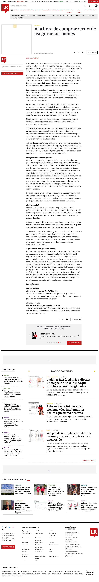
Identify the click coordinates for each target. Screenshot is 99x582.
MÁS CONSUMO (88, 460)
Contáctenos (69, 539)
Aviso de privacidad (71, 542)
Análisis (51, 531)
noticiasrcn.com (68, 573)
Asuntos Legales (27, 533)
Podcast (24, 556)
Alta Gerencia (39, 531)
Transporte (52, 485)
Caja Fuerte (39, 533)
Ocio (50, 551)
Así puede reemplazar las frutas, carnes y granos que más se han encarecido (69, 436)
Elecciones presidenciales (38, 15)
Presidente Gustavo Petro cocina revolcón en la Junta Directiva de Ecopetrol (13, 380)
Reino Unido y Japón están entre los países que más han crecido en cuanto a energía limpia (89, 507)
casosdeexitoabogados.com (10, 573)
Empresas (25, 542)
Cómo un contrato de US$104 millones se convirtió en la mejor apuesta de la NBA (89, 491)
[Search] (84, 6)
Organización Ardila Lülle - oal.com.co (90, 572)
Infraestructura (39, 549)
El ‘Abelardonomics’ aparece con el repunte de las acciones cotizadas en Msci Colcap (13, 423)
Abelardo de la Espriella (56, 15)
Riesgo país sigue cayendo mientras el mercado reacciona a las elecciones (12, 393)
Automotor (8, 402)
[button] (28, 335)
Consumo (25, 538)
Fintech (77, 15)
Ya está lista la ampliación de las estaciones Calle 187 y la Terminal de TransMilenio (56, 491)
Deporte (84, 485)
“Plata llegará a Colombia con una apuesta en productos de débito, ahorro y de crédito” (12, 438)
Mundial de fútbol (17, 17)
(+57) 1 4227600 (6, 540)
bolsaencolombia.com (72, 571)
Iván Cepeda (69, 15)
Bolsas (6, 417)
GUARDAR (91, 52)
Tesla (83, 15)
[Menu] (11, 10)
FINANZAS (16, 10)
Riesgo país (90, 15)
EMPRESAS (31, 10)
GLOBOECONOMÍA (44, 10)
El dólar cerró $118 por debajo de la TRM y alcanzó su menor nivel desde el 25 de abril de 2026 (56, 507)
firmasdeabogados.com (55, 571)
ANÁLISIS (63, 10)
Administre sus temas (9, 73)
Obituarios (38, 551)
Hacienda (7, 388)
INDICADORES (88, 10)
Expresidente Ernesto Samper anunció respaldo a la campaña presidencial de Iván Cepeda (23, 508)
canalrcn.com (46, 573)
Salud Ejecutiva (53, 556)
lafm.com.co (79, 573)
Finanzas (24, 545)
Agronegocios (26, 531)
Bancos (6, 432)
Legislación (19, 501)
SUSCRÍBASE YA (74, 342)
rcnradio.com (56, 573)
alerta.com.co (5, 576)
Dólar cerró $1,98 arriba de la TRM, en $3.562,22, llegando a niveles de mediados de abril (13, 452)
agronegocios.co (23, 571)
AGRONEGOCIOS (55, 10)
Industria (18, 485)
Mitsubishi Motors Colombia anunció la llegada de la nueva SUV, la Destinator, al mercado (12, 408)
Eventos (51, 542)
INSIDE (95, 10)
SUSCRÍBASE (93, 1)
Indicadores (25, 549)
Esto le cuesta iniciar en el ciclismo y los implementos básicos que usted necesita (65, 410)
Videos (37, 561)
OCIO (36, 10)
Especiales (38, 542)
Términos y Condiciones (72, 544)
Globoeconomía (54, 545)
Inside (50, 549)
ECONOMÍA (23, 10)
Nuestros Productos (71, 537)
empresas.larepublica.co (38, 571)
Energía (6, 375)
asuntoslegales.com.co (8, 571)
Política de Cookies (71, 551)
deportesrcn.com (17, 576)
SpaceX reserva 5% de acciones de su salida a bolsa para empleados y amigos (23, 490)
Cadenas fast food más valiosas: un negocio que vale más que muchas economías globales (68, 383)
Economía (52, 538)
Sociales (24, 561)
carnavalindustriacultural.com (31, 573)
